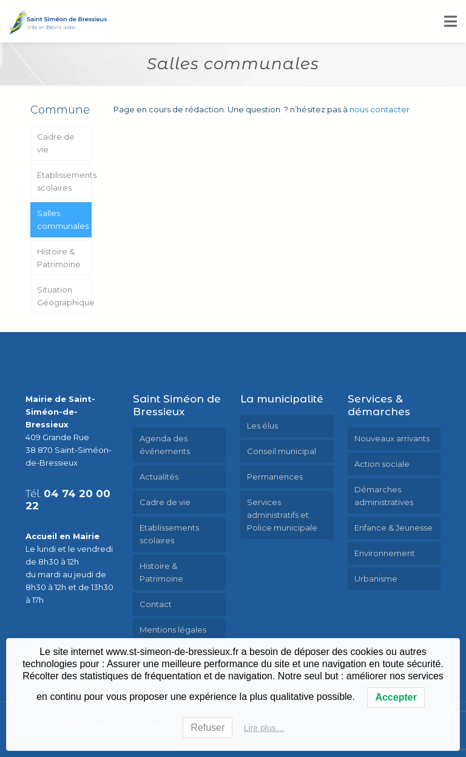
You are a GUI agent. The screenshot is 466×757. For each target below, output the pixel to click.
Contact (156, 604)
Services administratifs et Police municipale (282, 514)
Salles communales (63, 219)
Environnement (384, 553)
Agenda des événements (165, 444)
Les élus (262, 425)
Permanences (275, 476)
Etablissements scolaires (64, 181)
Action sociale (382, 464)
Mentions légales (173, 629)
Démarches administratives (383, 495)
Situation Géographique (64, 296)
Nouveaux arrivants (392, 438)
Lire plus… (264, 728)
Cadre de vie (56, 143)
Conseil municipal (281, 451)
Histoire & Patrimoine (59, 257)
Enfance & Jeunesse (393, 527)
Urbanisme (375, 578)
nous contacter (380, 109)
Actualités (159, 476)
